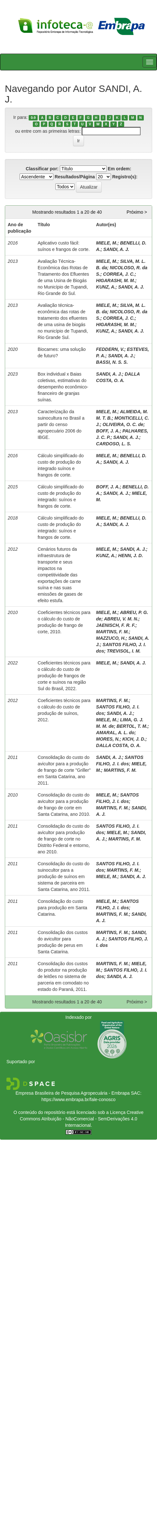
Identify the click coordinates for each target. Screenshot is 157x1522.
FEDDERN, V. (110, 349)
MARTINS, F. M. (112, 631)
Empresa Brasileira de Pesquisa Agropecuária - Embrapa (72, 1093)
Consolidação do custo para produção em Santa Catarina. (62, 908)
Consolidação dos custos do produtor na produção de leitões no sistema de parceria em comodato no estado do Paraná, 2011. (63, 976)
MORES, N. (108, 739)
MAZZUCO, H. (111, 638)
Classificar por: (42, 168)
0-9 (33, 118)
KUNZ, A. (105, 286)
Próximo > (137, 212)
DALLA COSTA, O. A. (118, 745)
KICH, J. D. (133, 739)
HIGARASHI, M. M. (115, 280)
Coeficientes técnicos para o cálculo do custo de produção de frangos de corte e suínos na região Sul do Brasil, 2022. (64, 675)
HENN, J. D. (130, 555)
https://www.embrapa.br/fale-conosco (78, 1099)
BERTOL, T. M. (131, 726)
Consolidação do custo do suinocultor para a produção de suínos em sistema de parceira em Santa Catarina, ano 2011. (64, 876)
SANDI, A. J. (116, 249)
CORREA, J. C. (118, 274)
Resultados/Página (75, 176)
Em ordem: (119, 168)
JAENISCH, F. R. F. (115, 625)
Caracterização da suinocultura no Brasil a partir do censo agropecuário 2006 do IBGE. (61, 424)
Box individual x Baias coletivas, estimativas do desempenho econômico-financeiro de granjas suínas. (63, 386)
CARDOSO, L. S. (113, 443)
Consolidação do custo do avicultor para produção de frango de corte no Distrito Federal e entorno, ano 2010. (64, 838)
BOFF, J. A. (108, 430)
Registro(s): (125, 176)
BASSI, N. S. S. (112, 362)
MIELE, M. (106, 242)
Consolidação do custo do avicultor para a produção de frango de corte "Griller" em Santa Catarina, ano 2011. (64, 770)
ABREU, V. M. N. (121, 618)
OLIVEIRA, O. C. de (123, 424)
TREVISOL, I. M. (124, 651)
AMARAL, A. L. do (115, 732)
